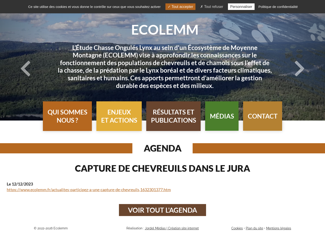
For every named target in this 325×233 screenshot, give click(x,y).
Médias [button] (222, 116)
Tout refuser (211, 7)
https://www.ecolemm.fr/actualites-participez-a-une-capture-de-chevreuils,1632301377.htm (89, 189)
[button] (67, 116)
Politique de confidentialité (278, 7)
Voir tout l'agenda (162, 210)
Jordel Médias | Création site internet (172, 228)
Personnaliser (241, 7)
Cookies (237, 228)
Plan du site (254, 228)
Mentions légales (278, 228)
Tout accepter (180, 7)
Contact (263, 116)
